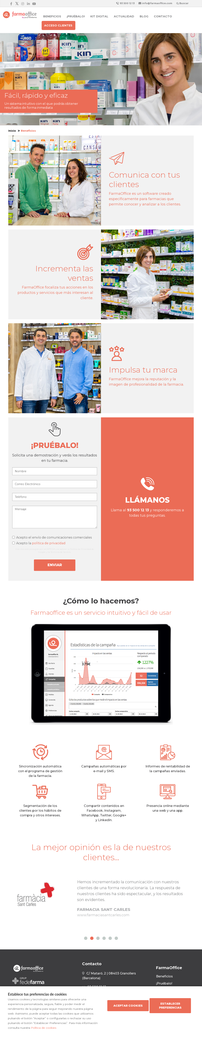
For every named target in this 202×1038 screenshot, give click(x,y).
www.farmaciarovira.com (99, 921)
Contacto (163, 16)
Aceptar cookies (128, 1005)
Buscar (182, 3)
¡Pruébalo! (76, 16)
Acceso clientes (58, 25)
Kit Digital (99, 16)
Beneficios (52, 16)
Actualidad (124, 16)
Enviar (55, 565)
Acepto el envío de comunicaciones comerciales (52, 537)
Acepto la (38, 543)
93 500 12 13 (125, 3)
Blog (144, 16)
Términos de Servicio (61, 552)
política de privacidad (48, 543)
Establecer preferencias (170, 1005)
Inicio (12, 130)
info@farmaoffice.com (155, 3)
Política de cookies (43, 1027)
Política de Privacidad (80, 549)
